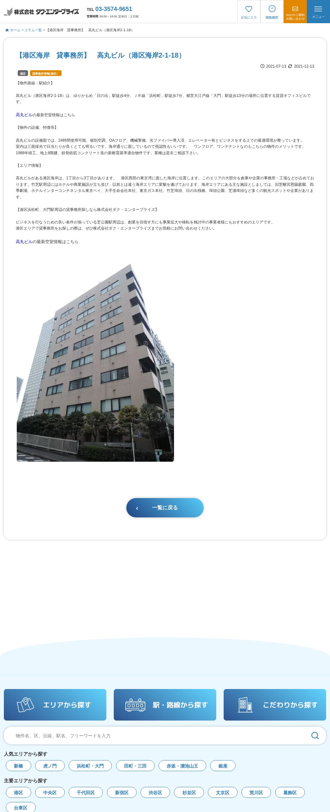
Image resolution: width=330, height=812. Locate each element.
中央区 (50, 792)
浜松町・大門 (90, 766)
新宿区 (122, 792)
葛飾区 (290, 792)
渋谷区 (155, 792)
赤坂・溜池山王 (182, 766)
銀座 (223, 766)
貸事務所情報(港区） (45, 73)
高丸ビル (24, 114)
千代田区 (86, 792)
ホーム (13, 30)
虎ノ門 (50, 766)
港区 (23, 73)
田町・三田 (135, 766)
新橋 (18, 766)
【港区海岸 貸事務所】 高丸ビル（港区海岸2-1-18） (90, 30)
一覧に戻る (165, 507)
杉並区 (189, 792)
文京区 (222, 792)
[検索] (315, 735)
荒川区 (256, 792)
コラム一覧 (33, 30)
